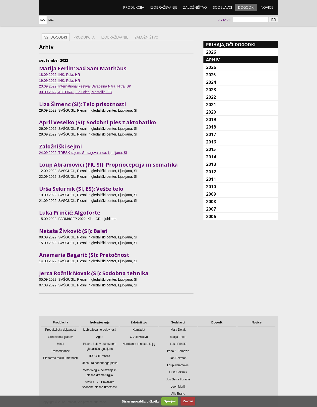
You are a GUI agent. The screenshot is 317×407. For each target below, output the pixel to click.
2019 (211, 119)
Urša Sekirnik (178, 372)
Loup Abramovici (178, 365)
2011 (211, 179)
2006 (211, 216)
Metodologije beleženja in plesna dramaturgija (100, 372)
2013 (211, 164)
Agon (99, 337)
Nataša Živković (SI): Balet (73, 230)
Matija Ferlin (178, 337)
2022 (211, 97)
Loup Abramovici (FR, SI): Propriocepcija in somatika (108, 164)
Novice (266, 7)
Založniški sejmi (60, 146)
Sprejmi (170, 401)
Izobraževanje (163, 7)
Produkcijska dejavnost (60, 329)
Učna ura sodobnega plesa (100, 363)
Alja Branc (178, 393)
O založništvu (139, 337)
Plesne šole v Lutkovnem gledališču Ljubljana (99, 346)
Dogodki (246, 7)
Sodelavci (222, 7)
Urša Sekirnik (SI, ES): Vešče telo (81, 188)
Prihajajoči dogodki (230, 44)
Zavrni (188, 401)
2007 (211, 209)
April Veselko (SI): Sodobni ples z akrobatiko (97, 122)
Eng (51, 19)
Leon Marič (178, 386)
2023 (211, 89)
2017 (211, 134)
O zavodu (224, 20)
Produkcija (133, 7)
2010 (211, 186)
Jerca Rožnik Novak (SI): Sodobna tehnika (93, 273)
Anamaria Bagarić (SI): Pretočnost (84, 254)
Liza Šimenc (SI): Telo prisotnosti (82, 104)
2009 (211, 194)
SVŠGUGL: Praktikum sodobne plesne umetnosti (99, 384)
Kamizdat (139, 329)
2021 (211, 104)
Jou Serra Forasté (178, 379)
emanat (62, 7)
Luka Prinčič (178, 344)
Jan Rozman (178, 358)
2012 (211, 172)
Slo (42, 19)
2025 (211, 75)
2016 (211, 142)
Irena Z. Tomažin (178, 351)
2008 (211, 201)
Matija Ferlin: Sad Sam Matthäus (83, 68)
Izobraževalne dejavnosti (99, 329)
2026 (211, 52)
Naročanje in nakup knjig (139, 344)
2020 (211, 112)
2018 (211, 127)
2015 (211, 149)
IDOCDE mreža (99, 356)
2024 (211, 82)
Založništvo (195, 7)
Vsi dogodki (55, 37)
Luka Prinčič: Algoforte (69, 212)
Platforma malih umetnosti (60, 358)
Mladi (60, 344)
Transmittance (60, 351)
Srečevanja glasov (60, 337)
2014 (211, 157)
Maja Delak (178, 329)
